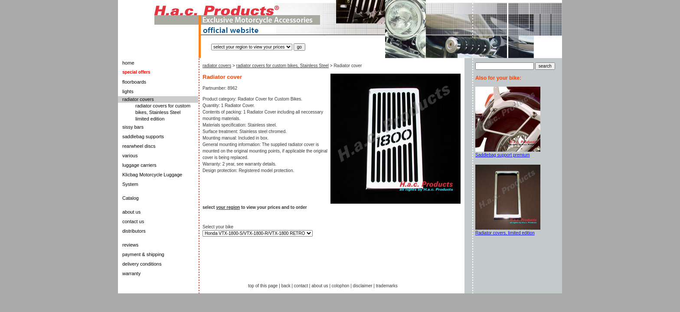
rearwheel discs (138, 146)
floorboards (134, 81)
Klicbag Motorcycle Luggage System (152, 179)
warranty (131, 273)
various (129, 155)
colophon (341, 285)
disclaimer (363, 285)
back (286, 285)
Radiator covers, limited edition (505, 233)
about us (131, 211)
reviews (130, 244)
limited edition (149, 118)
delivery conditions (142, 263)
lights (128, 91)
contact (301, 285)
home (128, 62)
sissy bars (133, 127)
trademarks (387, 285)
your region (228, 207)
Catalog (130, 198)
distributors (134, 231)
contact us (133, 221)
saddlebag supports (143, 136)
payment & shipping (143, 254)
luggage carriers (139, 165)
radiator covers (138, 99)
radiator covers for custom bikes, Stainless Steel (282, 65)
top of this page (263, 285)
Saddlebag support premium (502, 155)
